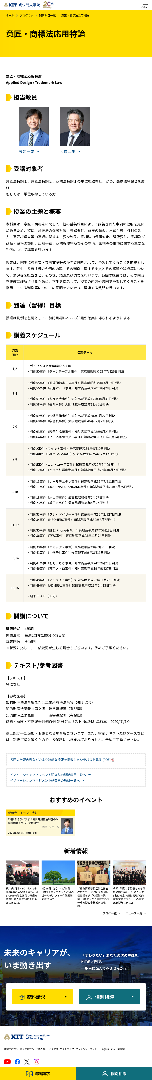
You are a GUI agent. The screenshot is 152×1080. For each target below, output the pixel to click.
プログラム (27, 15)
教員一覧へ (45, 780)
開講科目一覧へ (48, 774)
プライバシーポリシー (87, 1048)
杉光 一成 (26, 151)
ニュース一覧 (133, 913)
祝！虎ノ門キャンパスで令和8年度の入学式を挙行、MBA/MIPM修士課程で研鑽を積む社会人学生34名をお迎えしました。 (22, 895)
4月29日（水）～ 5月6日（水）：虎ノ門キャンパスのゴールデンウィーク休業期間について (58, 893)
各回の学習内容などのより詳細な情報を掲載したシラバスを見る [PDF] (60, 759)
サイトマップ (67, 1048)
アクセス (53, 1048)
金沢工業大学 (117, 1048)
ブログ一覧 (109, 913)
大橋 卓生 (67, 151)
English (105, 1048)
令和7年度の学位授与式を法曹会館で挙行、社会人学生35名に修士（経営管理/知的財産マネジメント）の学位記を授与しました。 (129, 895)
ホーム (10, 15)
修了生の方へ (27, 1048)
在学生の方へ (11, 1048)
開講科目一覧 (47, 15)
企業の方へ (41, 1048)
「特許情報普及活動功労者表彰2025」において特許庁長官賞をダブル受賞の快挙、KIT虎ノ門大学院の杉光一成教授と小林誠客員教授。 (93, 897)
